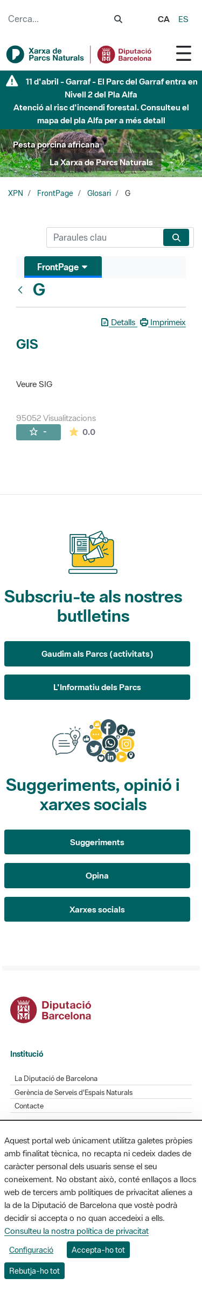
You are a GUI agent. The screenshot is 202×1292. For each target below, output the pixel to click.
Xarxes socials (97, 909)
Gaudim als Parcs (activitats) (97, 653)
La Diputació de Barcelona (56, 1078)
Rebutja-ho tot (34, 1271)
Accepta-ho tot (98, 1250)
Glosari (99, 193)
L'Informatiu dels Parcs (97, 687)
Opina (97, 875)
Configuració (31, 1250)
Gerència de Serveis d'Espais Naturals (74, 1092)
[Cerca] (102, 237)
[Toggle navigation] (184, 53)
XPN (15, 193)
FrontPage (55, 193)
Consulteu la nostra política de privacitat (76, 1230)
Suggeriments (97, 842)
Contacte (29, 1106)
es (183, 18)
